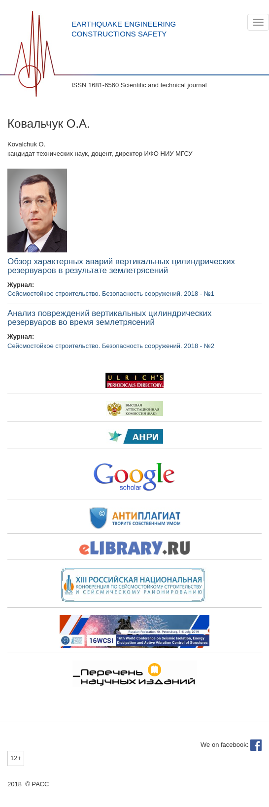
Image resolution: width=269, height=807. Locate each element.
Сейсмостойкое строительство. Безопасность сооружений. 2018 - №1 (110, 293)
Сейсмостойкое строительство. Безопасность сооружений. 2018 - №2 (110, 346)
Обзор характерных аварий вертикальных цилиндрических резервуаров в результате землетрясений (121, 266)
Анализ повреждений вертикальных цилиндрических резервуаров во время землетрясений (109, 318)
